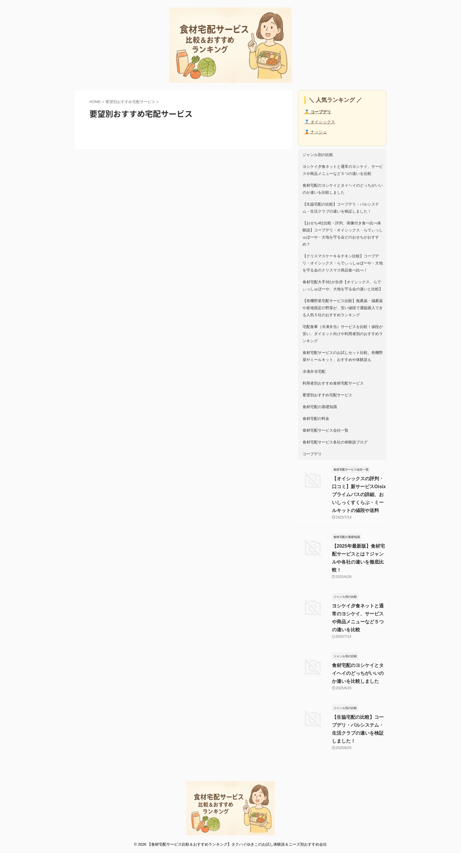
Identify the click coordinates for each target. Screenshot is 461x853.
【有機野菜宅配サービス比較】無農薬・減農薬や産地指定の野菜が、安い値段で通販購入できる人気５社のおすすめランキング (343, 308)
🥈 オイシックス (319, 122)
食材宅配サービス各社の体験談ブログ (335, 442)
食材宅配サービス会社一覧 (325, 430)
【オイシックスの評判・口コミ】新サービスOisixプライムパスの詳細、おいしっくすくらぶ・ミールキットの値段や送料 (359, 494)
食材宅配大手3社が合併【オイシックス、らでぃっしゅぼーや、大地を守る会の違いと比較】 (343, 285)
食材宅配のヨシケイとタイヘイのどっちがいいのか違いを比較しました (343, 189)
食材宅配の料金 (316, 418)
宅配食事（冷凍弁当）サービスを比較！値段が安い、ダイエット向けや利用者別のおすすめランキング (343, 333)
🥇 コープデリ (317, 112)
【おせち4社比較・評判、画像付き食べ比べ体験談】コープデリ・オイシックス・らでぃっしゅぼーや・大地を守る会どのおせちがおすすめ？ (343, 233)
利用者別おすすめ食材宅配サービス (333, 383)
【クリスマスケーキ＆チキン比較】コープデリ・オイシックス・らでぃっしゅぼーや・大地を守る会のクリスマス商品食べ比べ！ (343, 263)
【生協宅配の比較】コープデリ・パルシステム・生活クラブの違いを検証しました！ (341, 207)
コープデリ (312, 454)
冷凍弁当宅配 (314, 371)
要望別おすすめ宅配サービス (327, 395)
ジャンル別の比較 (318, 155)
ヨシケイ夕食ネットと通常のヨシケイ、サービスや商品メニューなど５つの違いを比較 (343, 170)
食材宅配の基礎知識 (320, 407)
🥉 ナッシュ (315, 132)
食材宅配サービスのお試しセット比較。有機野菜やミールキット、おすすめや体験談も (343, 356)
